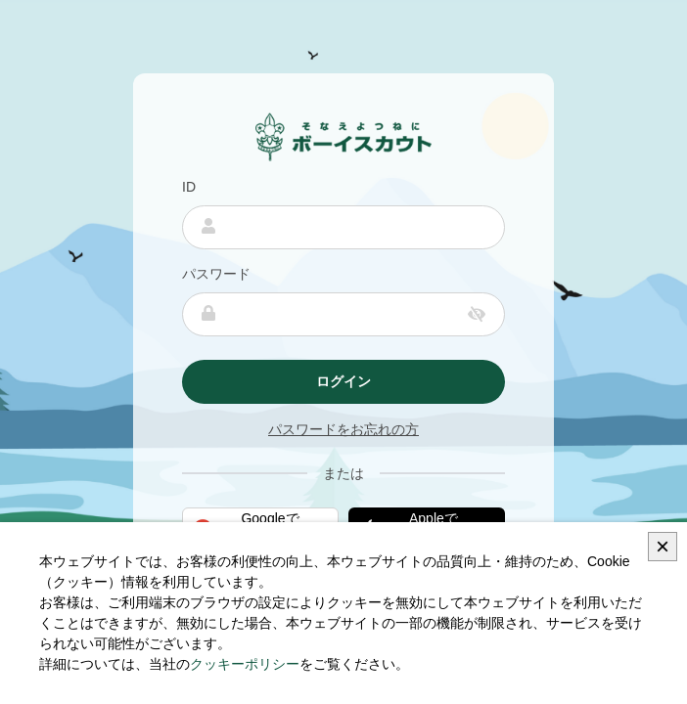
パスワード (216, 274)
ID (189, 187)
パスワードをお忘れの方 (343, 429)
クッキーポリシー (244, 664)
